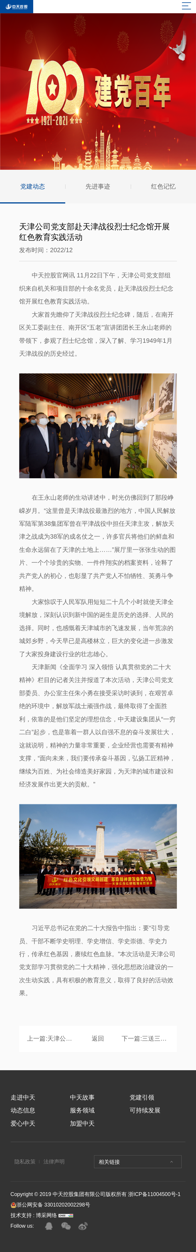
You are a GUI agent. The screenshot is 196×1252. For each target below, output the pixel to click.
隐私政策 (25, 1162)
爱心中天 (23, 1123)
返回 (98, 1040)
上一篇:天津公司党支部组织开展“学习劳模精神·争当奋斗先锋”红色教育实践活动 (50, 1040)
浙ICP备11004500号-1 (154, 1194)
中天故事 (82, 1097)
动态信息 (23, 1110)
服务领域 (82, 1110)
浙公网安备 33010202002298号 (50, 1205)
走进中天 (23, 1097)
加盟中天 (82, 1123)
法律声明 (54, 1162)
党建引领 (142, 1097)
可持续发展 (145, 1110)
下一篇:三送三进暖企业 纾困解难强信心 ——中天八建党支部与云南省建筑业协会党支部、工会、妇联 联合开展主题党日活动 (145, 1040)
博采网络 (46, 1215)
